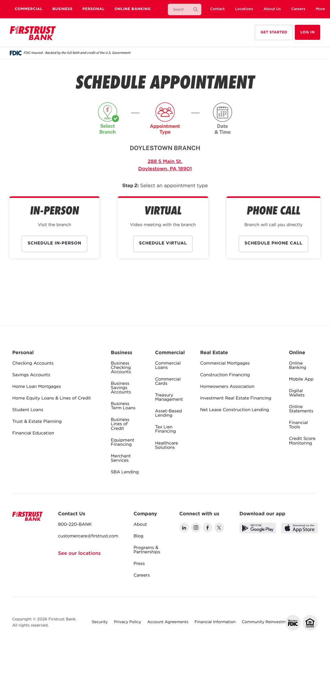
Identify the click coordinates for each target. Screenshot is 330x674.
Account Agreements (168, 622)
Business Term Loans (123, 406)
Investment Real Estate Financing (235, 398)
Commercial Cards (167, 382)
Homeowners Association (227, 387)
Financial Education (33, 433)
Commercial (29, 9)
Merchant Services (121, 459)
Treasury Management (169, 398)
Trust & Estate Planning (37, 422)
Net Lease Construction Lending (234, 410)
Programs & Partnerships (146, 550)
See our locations (79, 553)
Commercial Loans (167, 366)
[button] (320, 9)
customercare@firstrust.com (88, 536)
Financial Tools (298, 425)
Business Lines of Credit (120, 424)
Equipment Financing (122, 443)
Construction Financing (225, 375)
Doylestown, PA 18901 (165, 169)
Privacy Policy (127, 622)
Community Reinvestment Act (271, 622)
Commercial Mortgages (225, 363)
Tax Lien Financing (165, 430)
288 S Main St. (165, 161)
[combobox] (178, 9)
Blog (138, 536)
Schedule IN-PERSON (54, 243)
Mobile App (301, 379)
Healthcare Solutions (166, 446)
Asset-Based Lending (168, 414)
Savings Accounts (31, 375)
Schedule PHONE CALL (273, 243)
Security (100, 622)
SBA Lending (125, 472)
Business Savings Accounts (121, 388)
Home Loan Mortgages (36, 387)
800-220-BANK (75, 525)
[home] (33, 33)
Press (139, 564)
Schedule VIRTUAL (163, 243)
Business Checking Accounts (121, 368)
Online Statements (301, 409)
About (140, 525)
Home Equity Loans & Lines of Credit (51, 398)
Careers (141, 575)
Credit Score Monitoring (302, 441)
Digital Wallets (297, 393)
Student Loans (27, 410)
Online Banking (132, 9)
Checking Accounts (33, 363)
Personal (93, 9)
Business (62, 9)
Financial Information (215, 622)
